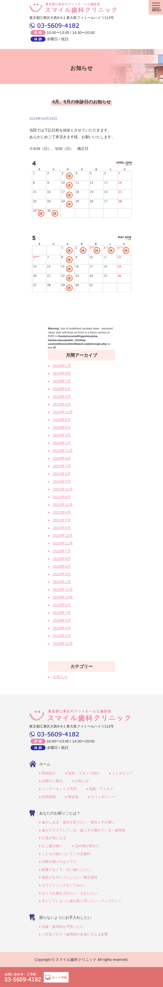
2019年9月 (62, 605)
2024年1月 (62, 443)
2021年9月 (62, 512)
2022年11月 (63, 489)
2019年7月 (62, 613)
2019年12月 (63, 589)
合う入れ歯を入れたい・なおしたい (69, 893)
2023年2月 (62, 481)
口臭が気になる (54, 838)
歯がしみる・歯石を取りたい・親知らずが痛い (78, 822)
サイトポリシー (103, 797)
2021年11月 (63, 504)
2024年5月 (62, 427)
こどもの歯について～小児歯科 (66, 854)
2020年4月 (62, 566)
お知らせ (60, 677)
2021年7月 (62, 520)
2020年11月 (63, 543)
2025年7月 (62, 381)
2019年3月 (62, 628)
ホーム (44, 764)
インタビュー (122, 773)
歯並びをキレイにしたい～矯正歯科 (69, 877)
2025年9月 (62, 373)
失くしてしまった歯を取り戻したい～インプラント (82, 901)
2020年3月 (62, 574)
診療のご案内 (52, 781)
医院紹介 (49, 773)
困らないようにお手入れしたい (65, 917)
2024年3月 (62, 435)
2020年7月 (62, 551)
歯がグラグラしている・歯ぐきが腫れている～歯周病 (83, 830)
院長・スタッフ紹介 (83, 773)
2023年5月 (62, 474)
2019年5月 (62, 620)
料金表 (73, 797)
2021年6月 (62, 528)
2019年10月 (63, 597)
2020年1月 (62, 582)
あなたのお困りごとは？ (59, 813)
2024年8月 (62, 420)
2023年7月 (62, 466)
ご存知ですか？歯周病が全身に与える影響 (75, 934)
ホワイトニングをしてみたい (64, 885)
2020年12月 (63, 535)
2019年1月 (62, 636)
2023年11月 (63, 450)
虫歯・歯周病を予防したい (62, 926)
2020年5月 (62, 558)
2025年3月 (62, 404)
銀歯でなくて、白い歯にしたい (66, 869)
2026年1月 (62, 366)
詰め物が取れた (87, 846)
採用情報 (49, 797)
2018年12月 (63, 643)
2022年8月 (62, 497)
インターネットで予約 (59, 789)
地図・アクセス (101, 789)
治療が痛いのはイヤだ (59, 862)
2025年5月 (62, 389)
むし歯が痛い (52, 846)
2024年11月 (63, 412)
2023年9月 (62, 458)
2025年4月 (62, 396)
